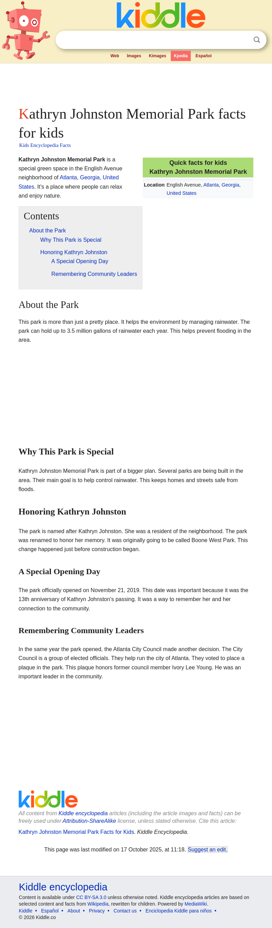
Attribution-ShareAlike (89, 821)
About (73, 911)
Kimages (157, 55)
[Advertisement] (136, 83)
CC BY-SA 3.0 (91, 897)
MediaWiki (196, 904)
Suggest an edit (207, 849)
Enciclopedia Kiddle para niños (179, 911)
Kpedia (181, 55)
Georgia (230, 185)
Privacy (97, 911)
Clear (242, 40)
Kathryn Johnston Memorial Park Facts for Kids (76, 832)
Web (114, 55)
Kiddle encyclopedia (82, 813)
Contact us (125, 911)
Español (204, 55)
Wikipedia (98, 904)
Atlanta (211, 185)
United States (181, 193)
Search (256, 40)
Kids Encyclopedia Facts (45, 145)
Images (134, 55)
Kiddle (25, 911)
